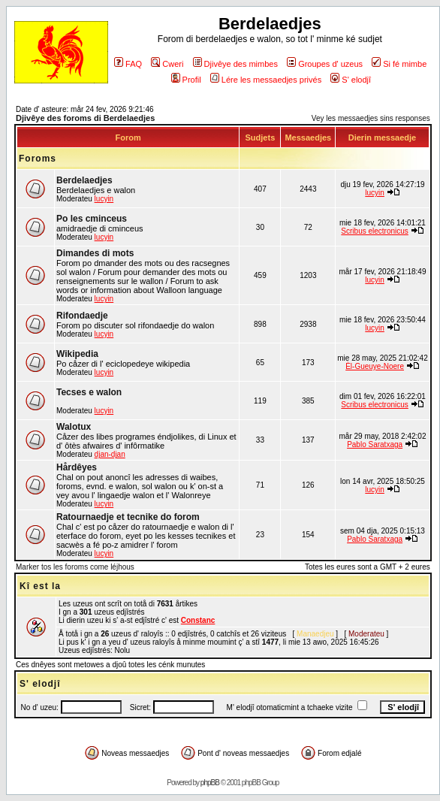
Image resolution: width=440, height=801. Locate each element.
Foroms (37, 158)
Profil (186, 79)
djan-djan (110, 454)
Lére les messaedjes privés (265, 79)
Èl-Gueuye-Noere (374, 366)
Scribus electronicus (374, 231)
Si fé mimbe (399, 63)
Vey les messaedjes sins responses (371, 118)
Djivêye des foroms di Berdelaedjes (85, 117)
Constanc (198, 620)
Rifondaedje (82, 315)
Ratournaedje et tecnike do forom (128, 517)
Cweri (167, 63)
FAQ (128, 63)
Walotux (73, 427)
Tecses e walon (89, 392)
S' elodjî (350, 79)
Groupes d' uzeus (325, 63)
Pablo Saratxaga (374, 444)
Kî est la (40, 586)
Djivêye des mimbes (235, 63)
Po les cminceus (91, 218)
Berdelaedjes (84, 180)
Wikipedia (77, 354)
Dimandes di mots (95, 253)
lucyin (104, 199)
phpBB (209, 782)
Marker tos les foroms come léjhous (75, 567)
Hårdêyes (76, 467)
